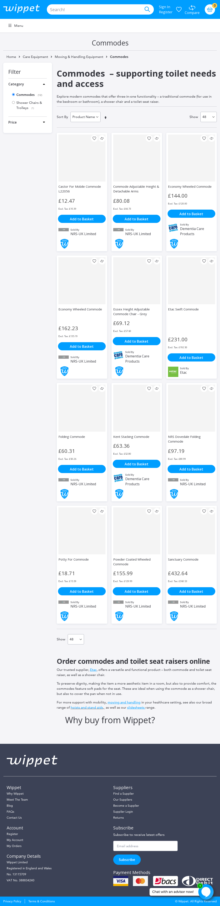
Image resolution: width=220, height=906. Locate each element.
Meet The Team (17, 800)
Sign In (164, 7)
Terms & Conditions (41, 901)
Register (166, 12)
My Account (15, 840)
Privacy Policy (12, 901)
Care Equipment (35, 57)
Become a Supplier (126, 806)
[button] (94, 138)
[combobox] (100, 9)
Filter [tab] (14, 71)
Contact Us (14, 818)
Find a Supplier (123, 794)
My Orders (14, 846)
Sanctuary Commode (183, 559)
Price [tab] (12, 122)
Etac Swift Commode (183, 309)
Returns (118, 818)
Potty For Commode (73, 559)
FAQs (10, 812)
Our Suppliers (122, 800)
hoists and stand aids (87, 707)
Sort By (62, 117)
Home (11, 57)
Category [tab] (16, 84)
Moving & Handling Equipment (79, 57)
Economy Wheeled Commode (190, 186)
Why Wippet (15, 794)
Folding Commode (71, 436)
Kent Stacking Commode (131, 436)
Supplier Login (123, 812)
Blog (10, 806)
